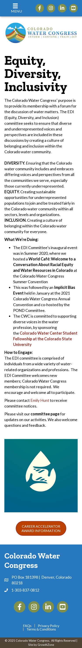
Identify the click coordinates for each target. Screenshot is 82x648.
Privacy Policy (48, 625)
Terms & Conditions (41, 629)
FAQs (27, 625)
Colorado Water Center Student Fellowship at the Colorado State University (45, 339)
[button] (41, 528)
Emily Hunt (39, 400)
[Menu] (15, 8)
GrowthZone (46, 644)
